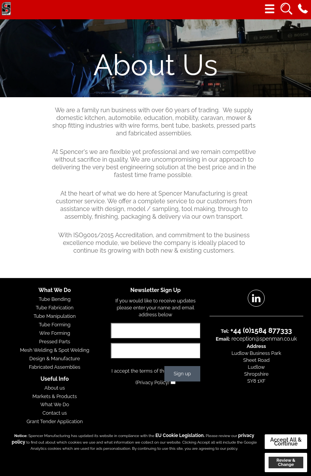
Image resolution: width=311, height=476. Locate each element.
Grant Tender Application (55, 421)
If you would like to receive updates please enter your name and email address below (155, 307)
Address (256, 346)
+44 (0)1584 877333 (261, 330)
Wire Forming (54, 333)
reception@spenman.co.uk (264, 339)
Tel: (225, 331)
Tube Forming (55, 324)
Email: (223, 339)
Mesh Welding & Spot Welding (55, 350)
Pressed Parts (54, 341)
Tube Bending (55, 299)
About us (54, 388)
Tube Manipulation (55, 316)
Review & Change (285, 462)
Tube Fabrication (55, 308)
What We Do (54, 404)
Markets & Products (54, 396)
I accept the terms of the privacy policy (156, 371)
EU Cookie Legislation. (180, 435)
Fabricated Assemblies (54, 367)
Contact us (54, 413)
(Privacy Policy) (152, 382)
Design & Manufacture (54, 358)
